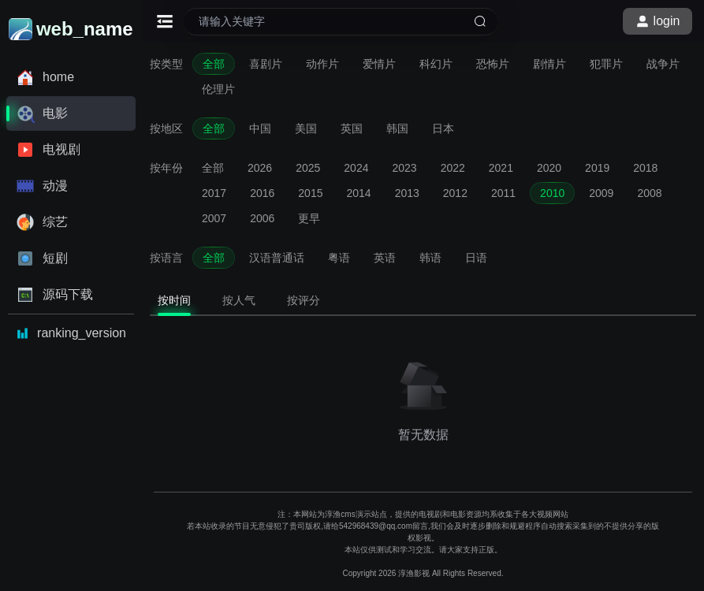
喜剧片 (265, 64)
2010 (552, 193)
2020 (549, 168)
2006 (262, 218)
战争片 (663, 64)
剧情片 (549, 64)
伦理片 (218, 89)
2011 (503, 193)
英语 (385, 257)
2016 (262, 193)
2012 (455, 193)
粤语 (339, 257)
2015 (310, 193)
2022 (453, 168)
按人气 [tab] (238, 300)
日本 (443, 128)
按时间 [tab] (174, 300)
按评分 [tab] (303, 300)
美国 (306, 128)
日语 (476, 257)
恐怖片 (492, 64)
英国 (352, 128)
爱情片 (379, 64)
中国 (260, 128)
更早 (309, 218)
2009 (601, 193)
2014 (358, 193)
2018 (645, 168)
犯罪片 (606, 64)
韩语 (430, 257)
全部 (214, 64)
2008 (649, 193)
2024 (356, 168)
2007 (214, 218)
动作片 (322, 64)
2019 (597, 168)
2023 (404, 168)
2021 (501, 168)
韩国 (397, 128)
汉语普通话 (276, 257)
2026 (260, 168)
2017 (214, 193)
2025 (308, 168)
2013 (407, 193)
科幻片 (436, 64)
